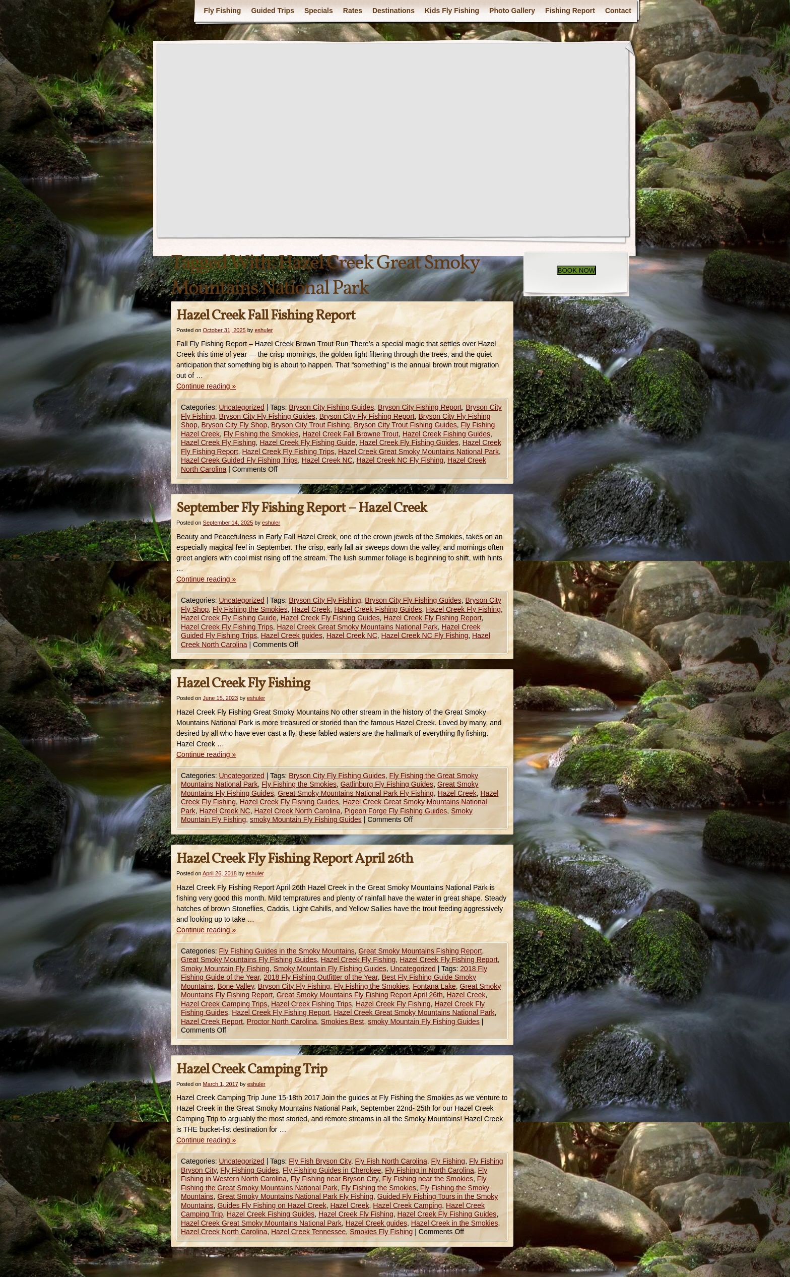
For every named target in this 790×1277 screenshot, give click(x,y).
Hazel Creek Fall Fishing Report (265, 316)
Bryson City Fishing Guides (331, 407)
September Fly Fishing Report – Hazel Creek (301, 508)
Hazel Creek (310, 609)
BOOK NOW (577, 270)
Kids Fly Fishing (452, 11)
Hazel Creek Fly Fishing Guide (307, 442)
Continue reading (206, 386)
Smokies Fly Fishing (381, 1232)
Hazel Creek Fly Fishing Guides (408, 442)
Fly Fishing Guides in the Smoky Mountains (286, 951)
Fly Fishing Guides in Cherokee (332, 1170)
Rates (352, 11)
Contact (618, 11)
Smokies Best (342, 1021)
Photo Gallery (512, 11)
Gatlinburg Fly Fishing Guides (387, 784)
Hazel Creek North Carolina (297, 811)
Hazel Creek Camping (407, 1205)
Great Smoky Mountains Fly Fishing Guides (249, 959)
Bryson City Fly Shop (234, 425)
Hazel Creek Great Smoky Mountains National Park (418, 452)
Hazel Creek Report (212, 1021)
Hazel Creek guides (291, 635)
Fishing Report (570, 11)
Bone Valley (235, 986)
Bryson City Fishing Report (420, 407)
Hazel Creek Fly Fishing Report (432, 618)
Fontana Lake (434, 986)
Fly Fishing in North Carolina (429, 1170)
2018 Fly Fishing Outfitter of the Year (320, 977)
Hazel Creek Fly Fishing (218, 442)
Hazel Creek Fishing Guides (446, 434)
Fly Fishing (222, 11)
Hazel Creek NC (327, 460)
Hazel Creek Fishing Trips (311, 1004)
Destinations (393, 11)
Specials (318, 11)
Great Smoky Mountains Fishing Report (420, 951)
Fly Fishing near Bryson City (334, 1179)
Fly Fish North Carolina (391, 1161)
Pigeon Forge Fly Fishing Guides (395, 811)
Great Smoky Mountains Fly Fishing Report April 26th (360, 995)
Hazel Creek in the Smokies (454, 1223)
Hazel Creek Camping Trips (224, 1004)
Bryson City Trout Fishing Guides (405, 425)
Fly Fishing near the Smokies (427, 1179)
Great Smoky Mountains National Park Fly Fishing (356, 793)
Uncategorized (241, 407)
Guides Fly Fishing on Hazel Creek (271, 1205)
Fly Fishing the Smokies (261, 434)
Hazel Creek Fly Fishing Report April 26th (294, 859)
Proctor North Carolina (282, 1021)
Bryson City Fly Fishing (325, 600)
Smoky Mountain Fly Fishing (225, 969)
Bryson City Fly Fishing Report (367, 416)
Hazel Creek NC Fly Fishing (400, 460)
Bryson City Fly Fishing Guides (267, 416)
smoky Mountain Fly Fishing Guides (306, 819)
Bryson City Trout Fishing (310, 425)
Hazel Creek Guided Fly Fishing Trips (239, 460)
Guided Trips (272, 11)
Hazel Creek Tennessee (308, 1232)
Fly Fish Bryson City (320, 1161)
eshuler (263, 330)
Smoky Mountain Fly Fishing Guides (330, 969)
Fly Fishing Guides (249, 1170)
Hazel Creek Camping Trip (251, 1069)
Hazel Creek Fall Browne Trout (350, 434)
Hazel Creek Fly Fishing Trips (288, 452)
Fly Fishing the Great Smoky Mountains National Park (333, 1183)
